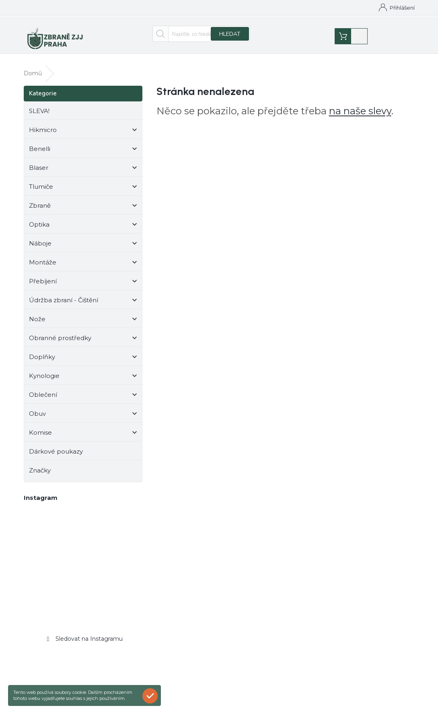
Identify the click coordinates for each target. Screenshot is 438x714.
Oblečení (83, 388)
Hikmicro (83, 123)
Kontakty (224, 7)
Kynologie (83, 369)
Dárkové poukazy (56, 444)
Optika (83, 218)
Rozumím (152, 695)
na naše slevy (360, 103)
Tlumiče (83, 180)
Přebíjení (83, 275)
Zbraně (83, 199)
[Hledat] (201, 35)
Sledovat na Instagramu (89, 631)
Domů (193, 7)
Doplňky (83, 350)
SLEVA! (40, 103)
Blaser (83, 161)
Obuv (83, 407)
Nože (83, 312)
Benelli (83, 142)
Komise (83, 426)
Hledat (230, 35)
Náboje (83, 237)
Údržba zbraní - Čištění (83, 294)
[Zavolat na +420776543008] (82, 9)
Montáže (83, 256)
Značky (40, 462)
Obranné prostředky (83, 331)
